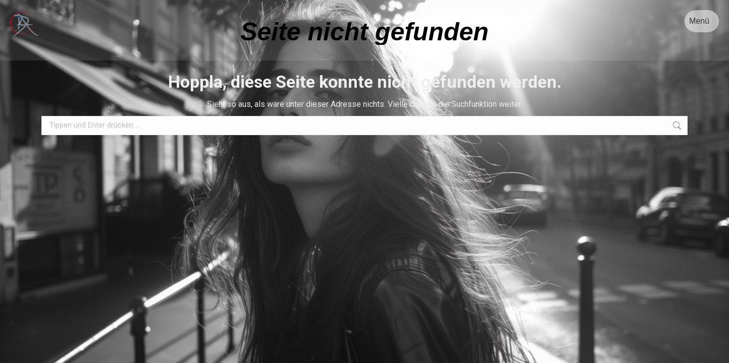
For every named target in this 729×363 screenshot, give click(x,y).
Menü (699, 21)
